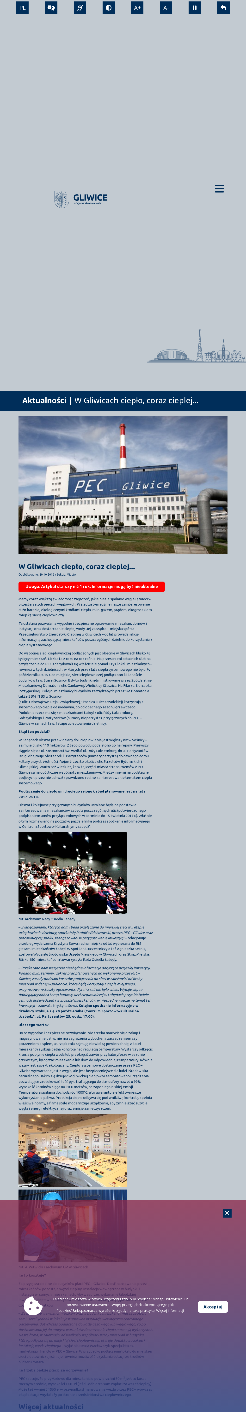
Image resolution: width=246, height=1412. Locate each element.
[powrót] (223, 7)
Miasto (72, 574)
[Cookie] (227, 1213)
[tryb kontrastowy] (109, 7)
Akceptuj (212, 1307)
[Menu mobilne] (219, 188)
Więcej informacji (170, 1310)
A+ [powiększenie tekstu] (137, 8)
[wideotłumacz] (51, 7)
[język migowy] (80, 7)
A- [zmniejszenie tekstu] (166, 8)
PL (22, 8)
